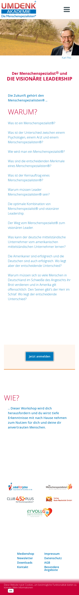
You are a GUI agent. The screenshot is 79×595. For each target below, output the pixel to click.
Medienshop (25, 554)
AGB (47, 562)
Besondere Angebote (51, 568)
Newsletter (25, 558)
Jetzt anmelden (39, 356)
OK (10, 590)
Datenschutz (53, 558)
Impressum (52, 554)
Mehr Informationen (23, 587)
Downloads (24, 562)
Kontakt (22, 567)
